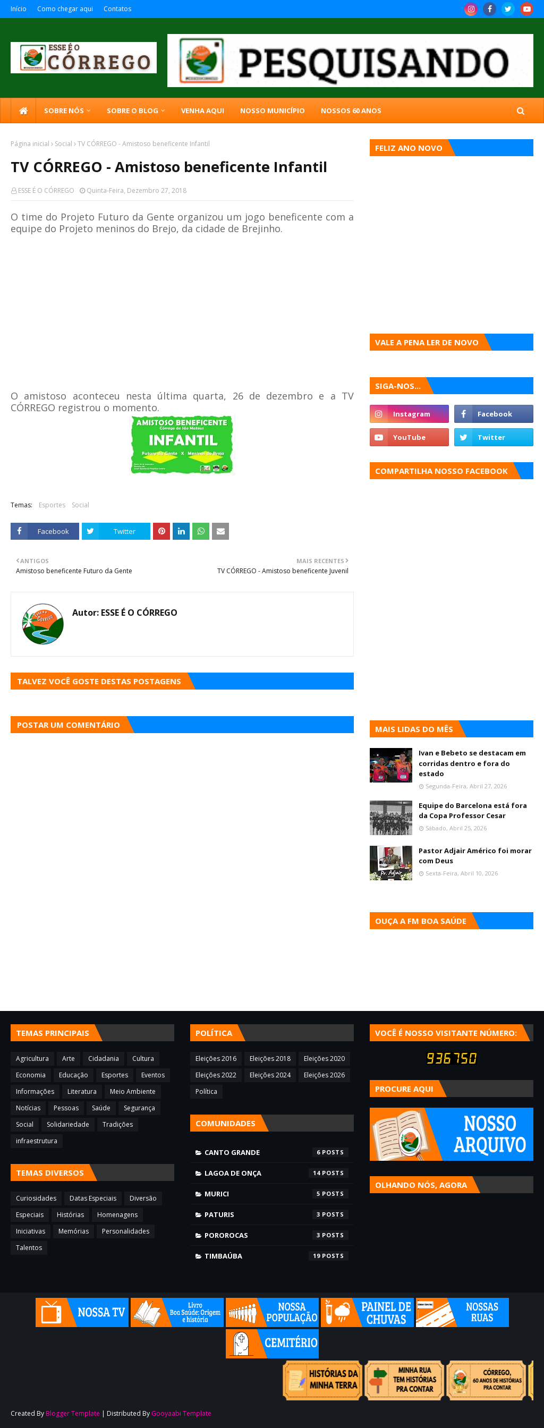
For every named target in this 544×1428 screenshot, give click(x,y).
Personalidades (125, 1231)
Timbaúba (276, 1256)
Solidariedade (68, 1124)
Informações (35, 1091)
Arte (68, 1058)
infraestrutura (36, 1140)
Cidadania (103, 1058)
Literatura (82, 1091)
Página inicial (30, 143)
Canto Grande (276, 1152)
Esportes (52, 504)
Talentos (29, 1247)
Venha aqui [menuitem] (202, 110)
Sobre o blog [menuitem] (132, 110)
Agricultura (32, 1058)
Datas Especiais (93, 1198)
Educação (73, 1075)
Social (63, 143)
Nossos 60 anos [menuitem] (351, 110)
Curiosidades (36, 1198)
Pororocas (276, 1235)
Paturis (276, 1214)
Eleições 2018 (270, 1058)
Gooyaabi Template (181, 1413)
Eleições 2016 (216, 1058)
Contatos (117, 8)
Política (206, 1091)
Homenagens (117, 1214)
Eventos (153, 1075)
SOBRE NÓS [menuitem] (64, 110)
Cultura (143, 1058)
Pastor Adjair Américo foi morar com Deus (475, 856)
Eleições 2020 (324, 1058)
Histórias (70, 1214)
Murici (276, 1193)
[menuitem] (23, 110)
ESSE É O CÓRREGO (46, 190)
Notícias (28, 1107)
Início (19, 8)
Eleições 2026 (324, 1075)
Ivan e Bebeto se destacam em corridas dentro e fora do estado (472, 763)
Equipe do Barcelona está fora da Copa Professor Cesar (473, 811)
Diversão (143, 1198)
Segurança (139, 1107)
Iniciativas (30, 1231)
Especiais (30, 1214)
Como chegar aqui (65, 8)
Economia (31, 1075)
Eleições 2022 (216, 1075)
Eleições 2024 (270, 1075)
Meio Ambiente (133, 1091)
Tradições (118, 1124)
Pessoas (66, 1107)
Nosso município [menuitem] (272, 110)
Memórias (73, 1231)
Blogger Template (73, 1413)
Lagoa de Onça (276, 1173)
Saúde (101, 1107)
